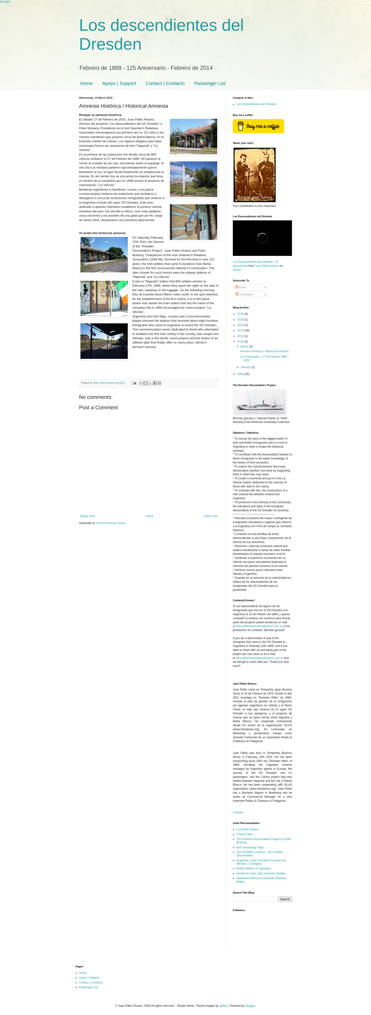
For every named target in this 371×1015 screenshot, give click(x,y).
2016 (240, 325)
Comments (244, 294)
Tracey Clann (244, 834)
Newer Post (87, 516)
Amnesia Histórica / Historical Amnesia (264, 351)
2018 (240, 319)
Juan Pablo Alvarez (267, 265)
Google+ (5, 1)
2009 (240, 374)
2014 (240, 330)
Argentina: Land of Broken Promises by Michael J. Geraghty (261, 862)
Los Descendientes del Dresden (256, 104)
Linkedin (238, 812)
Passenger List (209, 83)
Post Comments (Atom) (111, 523)
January (246, 367)
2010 (240, 341)
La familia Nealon (247, 829)
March (245, 346)
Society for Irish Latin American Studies (261, 873)
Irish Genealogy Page (250, 847)
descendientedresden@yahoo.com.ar (259, 626)
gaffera (223, 1005)
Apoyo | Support (119, 83)
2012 (240, 336)
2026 (240, 314)
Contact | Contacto (165, 83)
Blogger (250, 1005)
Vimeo (237, 270)
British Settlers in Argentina (253, 868)
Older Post (210, 516)
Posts (240, 287)
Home (86, 83)
